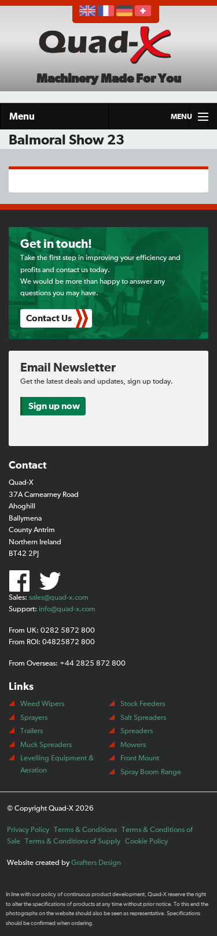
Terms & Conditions (85, 830)
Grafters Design (96, 863)
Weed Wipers (42, 704)
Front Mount (139, 758)
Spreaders (136, 731)
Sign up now (54, 406)
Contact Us (49, 318)
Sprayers (33, 718)
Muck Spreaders (46, 745)
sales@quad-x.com (59, 597)
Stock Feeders (142, 704)
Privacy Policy (28, 830)
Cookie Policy (146, 841)
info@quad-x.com (67, 609)
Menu (22, 116)
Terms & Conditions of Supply (72, 841)
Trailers (31, 731)
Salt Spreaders (143, 718)
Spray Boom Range (150, 772)
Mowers (133, 745)
